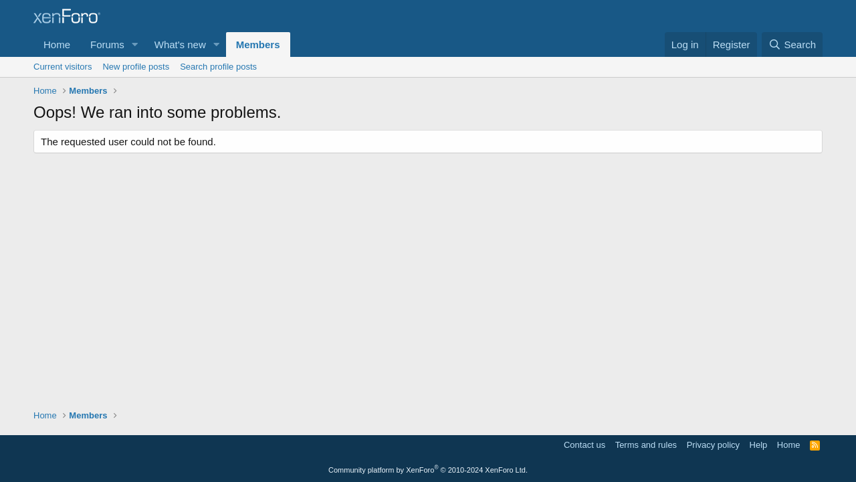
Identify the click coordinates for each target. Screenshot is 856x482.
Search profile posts (218, 67)
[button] (135, 44)
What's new (180, 44)
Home (56, 44)
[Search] (792, 44)
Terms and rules (646, 445)
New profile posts (135, 67)
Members (258, 44)
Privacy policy (713, 445)
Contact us (584, 445)
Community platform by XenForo (428, 470)
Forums (107, 44)
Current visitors (62, 67)
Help (759, 445)
